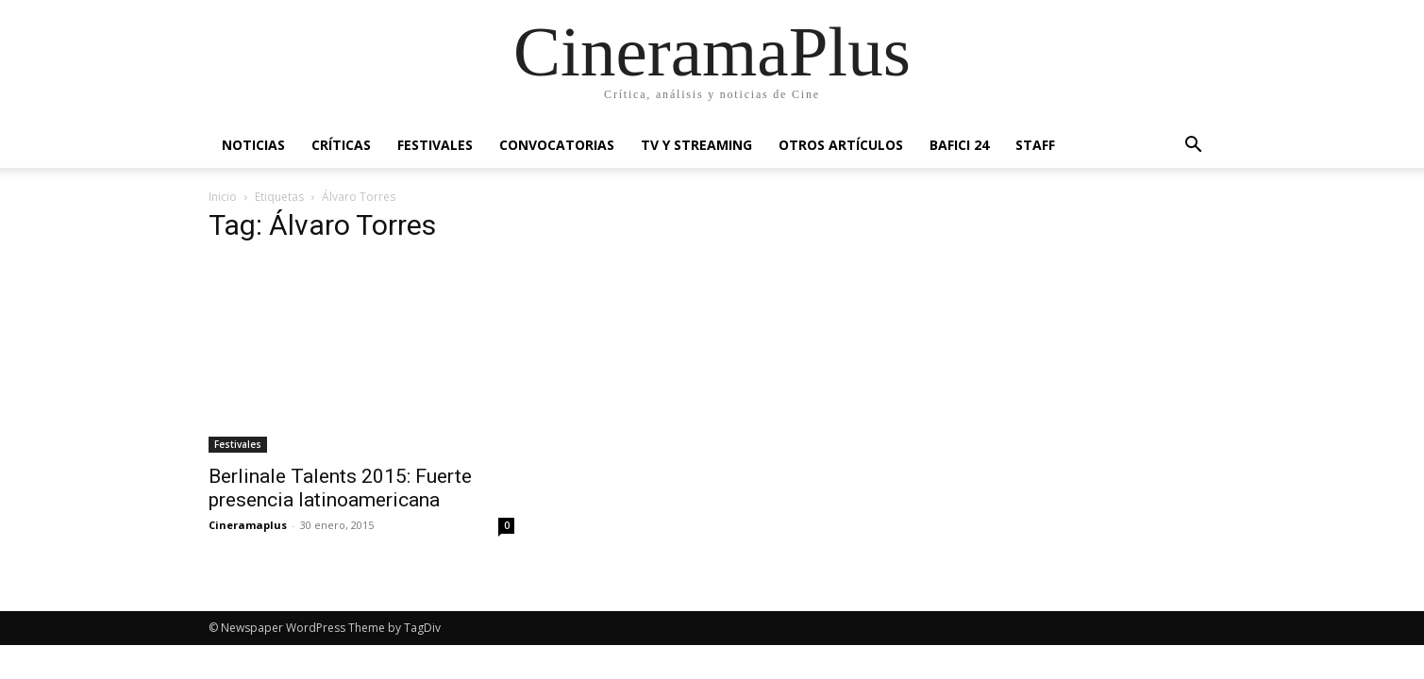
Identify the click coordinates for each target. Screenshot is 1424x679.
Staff (1035, 145)
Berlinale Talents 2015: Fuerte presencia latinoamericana (340, 488)
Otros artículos (841, 145)
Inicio (223, 197)
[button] (1193, 147)
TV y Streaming (696, 145)
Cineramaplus (248, 525)
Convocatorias (556, 145)
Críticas (341, 145)
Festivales (435, 145)
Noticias (253, 145)
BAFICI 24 (959, 145)
